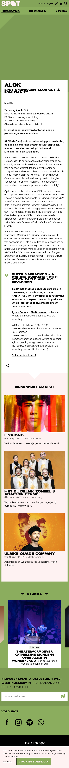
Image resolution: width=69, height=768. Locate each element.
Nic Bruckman (39, 312)
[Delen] (7, 366)
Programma (10, 10)
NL (6, 103)
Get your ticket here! (24, 355)
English (50, 3)
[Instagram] (18, 722)
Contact (42, 3)
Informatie (37, 10)
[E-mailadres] (34, 696)
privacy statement (32, 753)
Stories (62, 10)
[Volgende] (47, 593)
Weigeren (7, 761)
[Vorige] (22, 593)
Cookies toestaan (34, 761)
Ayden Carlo (19, 312)
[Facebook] (7, 722)
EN (11, 103)
